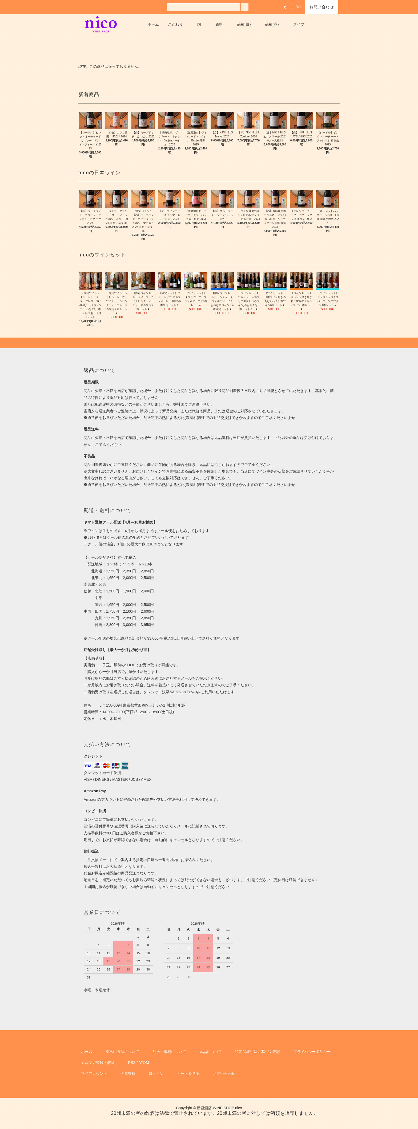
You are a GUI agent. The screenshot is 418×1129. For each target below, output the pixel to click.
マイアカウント (94, 1073)
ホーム (153, 24)
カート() (289, 7)
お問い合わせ (322, 7)
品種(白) (244, 24)
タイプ (298, 24)
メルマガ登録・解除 (98, 1062)
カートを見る (188, 1073)
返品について (210, 1051)
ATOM (144, 1062)
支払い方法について (122, 1051)
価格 (219, 24)
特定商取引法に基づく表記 (257, 1051)
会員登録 (127, 1073)
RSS (132, 1062)
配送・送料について (169, 1051)
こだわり (175, 24)
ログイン (156, 1073)
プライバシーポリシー (312, 1051)
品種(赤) (272, 24)
